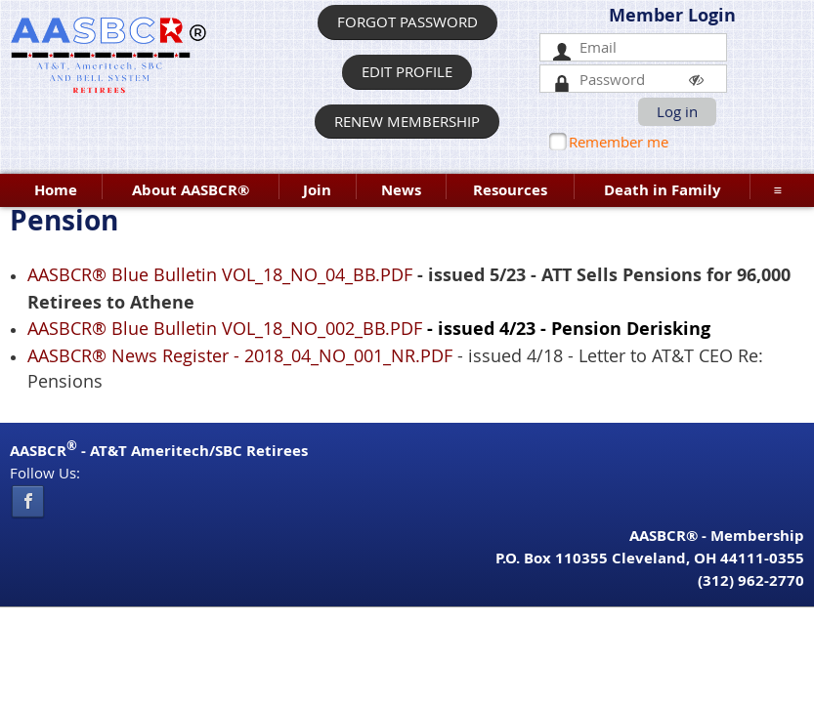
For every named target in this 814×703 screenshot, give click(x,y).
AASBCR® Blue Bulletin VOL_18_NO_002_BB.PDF (224, 328)
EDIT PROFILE (407, 71)
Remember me (618, 141)
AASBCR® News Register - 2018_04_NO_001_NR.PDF (239, 355)
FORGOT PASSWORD (407, 21)
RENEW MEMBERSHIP (407, 121)
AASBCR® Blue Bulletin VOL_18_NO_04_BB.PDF (219, 274)
